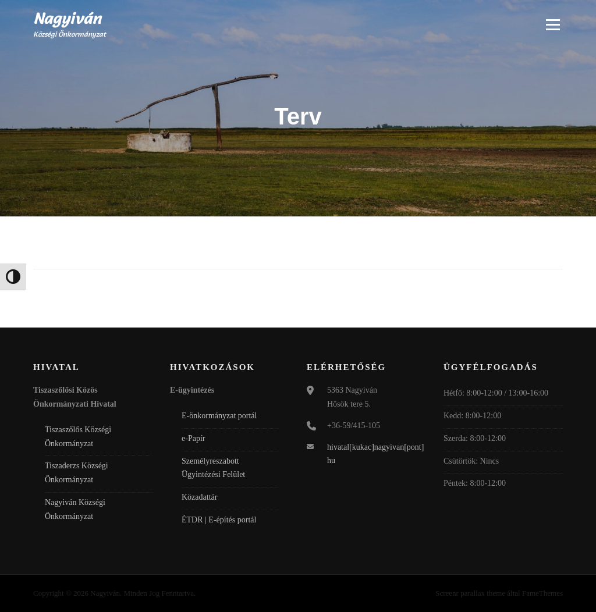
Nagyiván (67, 18)
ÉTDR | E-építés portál (219, 519)
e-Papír (193, 438)
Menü (552, 24)
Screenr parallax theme (470, 593)
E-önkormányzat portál (219, 415)
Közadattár (199, 497)
